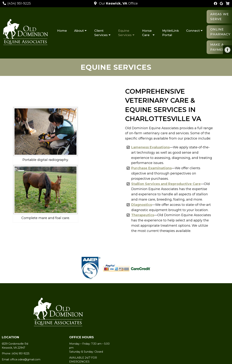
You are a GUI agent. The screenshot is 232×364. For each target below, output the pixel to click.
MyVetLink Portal (170, 33)
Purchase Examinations (151, 168)
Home (62, 30)
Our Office (118, 3)
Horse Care (147, 33)
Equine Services (125, 33)
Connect (193, 30)
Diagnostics (141, 205)
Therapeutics (142, 215)
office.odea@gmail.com (25, 359)
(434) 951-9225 (19, 3)
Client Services (101, 33)
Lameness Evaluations (150, 147)
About (79, 30)
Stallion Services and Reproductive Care (166, 184)
